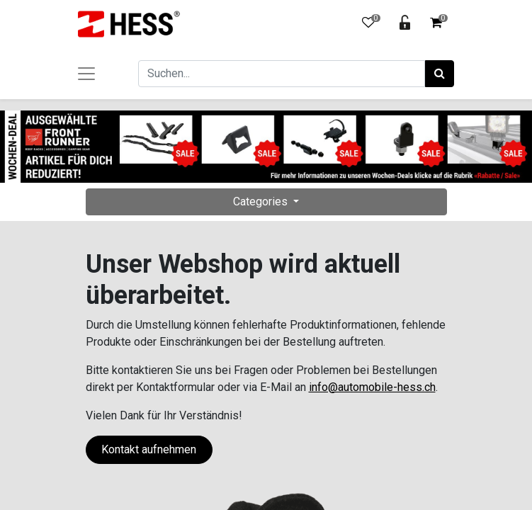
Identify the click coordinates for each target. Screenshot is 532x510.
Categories (261, 201)
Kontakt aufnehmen (148, 449)
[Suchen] (439, 73)
